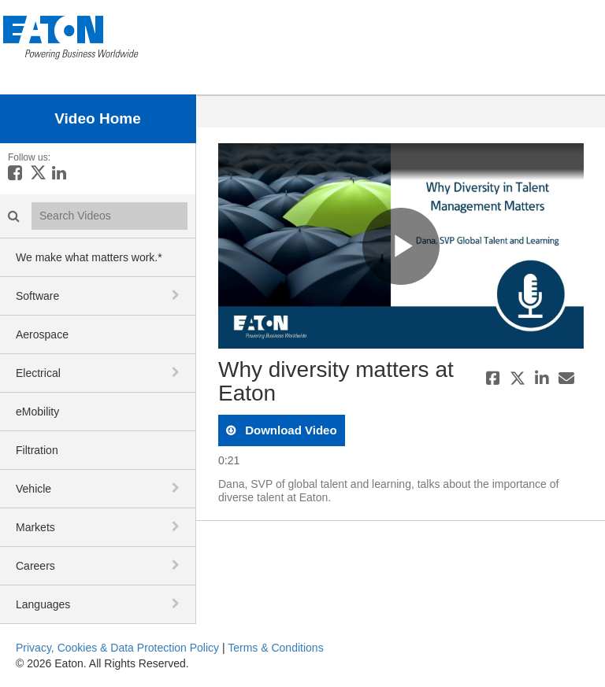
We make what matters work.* (89, 257)
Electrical (38, 373)
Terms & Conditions (275, 647)
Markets (35, 527)
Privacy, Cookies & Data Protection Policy (117, 647)
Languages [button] (43, 604)
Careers (35, 566)
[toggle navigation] (177, 295)
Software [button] (37, 296)
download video (289, 430)
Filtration (37, 450)
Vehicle (33, 488)
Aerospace (42, 334)
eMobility (37, 411)
